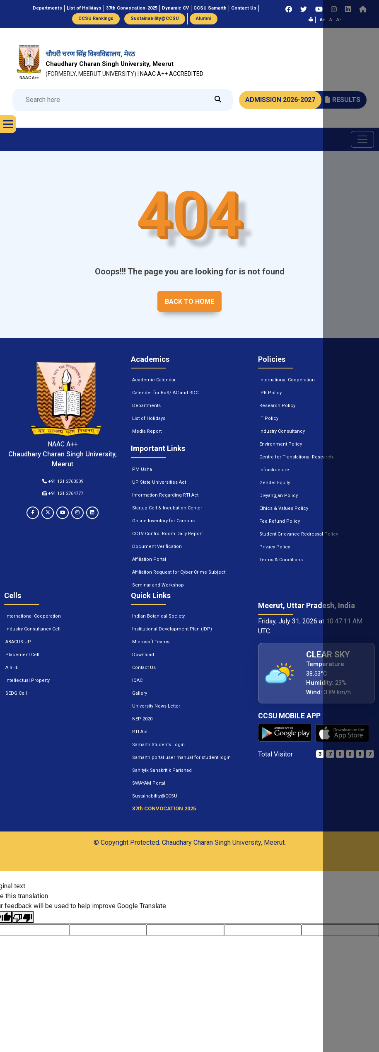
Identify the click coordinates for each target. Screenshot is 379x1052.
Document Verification (157, 546)
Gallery (139, 693)
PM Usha (142, 469)
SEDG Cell (16, 693)
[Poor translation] (23, 917)
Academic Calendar (154, 380)
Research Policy (277, 405)
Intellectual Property (27, 680)
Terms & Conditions (281, 559)
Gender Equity (274, 482)
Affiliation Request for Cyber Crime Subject (178, 572)
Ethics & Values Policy (283, 508)
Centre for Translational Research (296, 457)
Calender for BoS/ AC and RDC (165, 392)
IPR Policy (270, 392)
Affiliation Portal (149, 559)
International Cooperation (287, 380)
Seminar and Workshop (158, 585)
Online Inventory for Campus (163, 521)
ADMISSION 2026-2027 (280, 100)
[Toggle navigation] (362, 139)
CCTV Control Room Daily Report (167, 533)
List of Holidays (148, 418)
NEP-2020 (142, 719)
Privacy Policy (274, 547)
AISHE (11, 667)
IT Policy (268, 418)
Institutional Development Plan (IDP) (172, 629)
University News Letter (156, 706)
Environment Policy (280, 444)
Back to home (189, 301)
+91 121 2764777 (62, 493)
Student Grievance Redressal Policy (298, 534)
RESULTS (342, 100)
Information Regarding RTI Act (165, 495)
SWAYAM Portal (148, 783)
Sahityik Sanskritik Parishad (162, 770)
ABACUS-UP (18, 642)
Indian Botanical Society (158, 616)
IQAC (137, 680)
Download (143, 654)
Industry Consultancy (282, 431)
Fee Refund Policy (279, 521)
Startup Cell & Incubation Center (167, 508)
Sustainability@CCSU (154, 796)
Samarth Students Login (158, 744)
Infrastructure (274, 470)
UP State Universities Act (159, 482)
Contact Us (144, 667)
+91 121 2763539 (62, 481)
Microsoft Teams (150, 642)
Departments (146, 405)
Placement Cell (22, 654)
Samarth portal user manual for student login (181, 757)
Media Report (147, 431)
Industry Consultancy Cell (32, 629)
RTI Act (139, 731)
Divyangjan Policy (278, 495)
